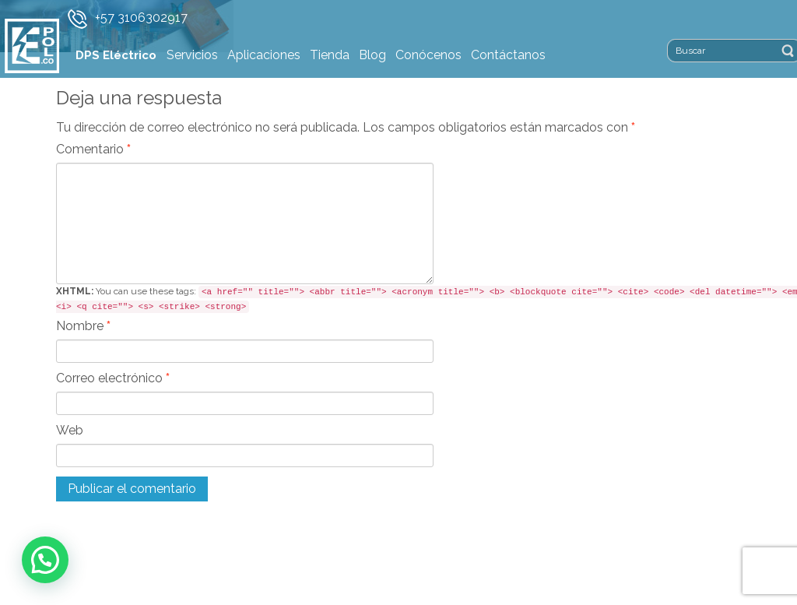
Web (69, 430)
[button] (45, 559)
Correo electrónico (113, 378)
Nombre (83, 325)
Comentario (93, 149)
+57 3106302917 (141, 17)
